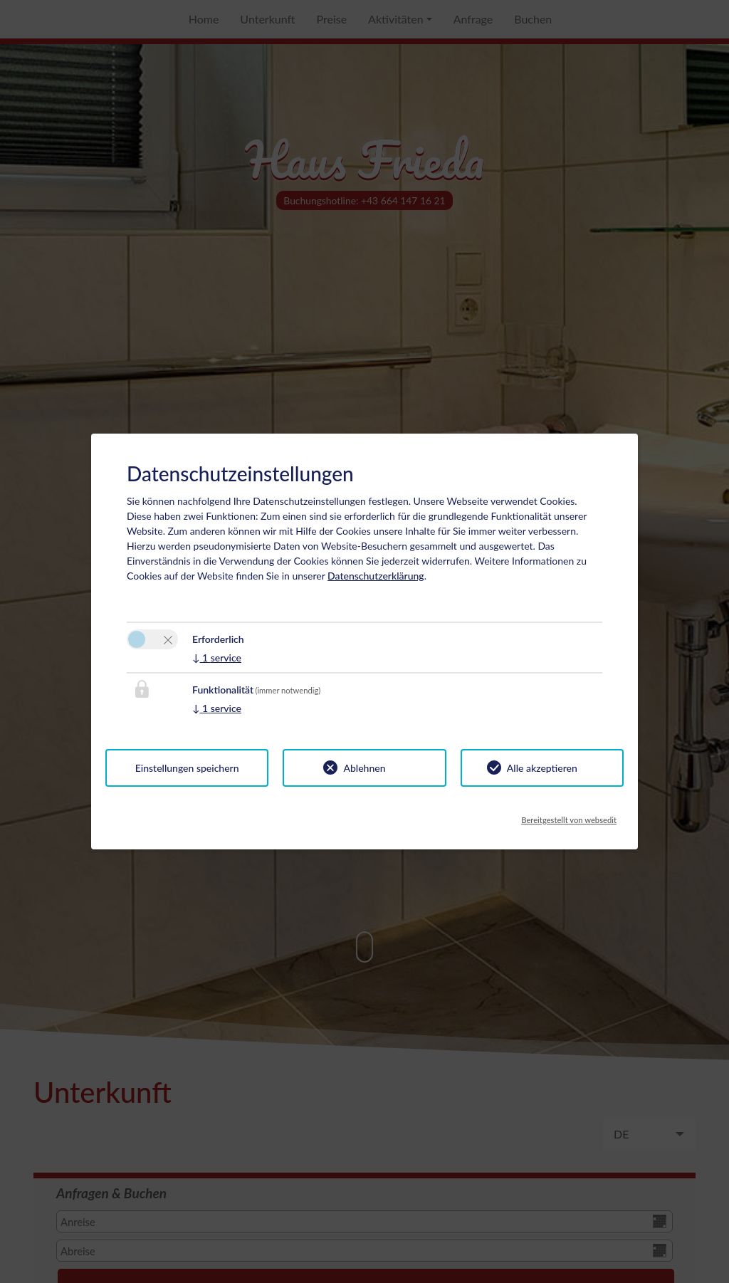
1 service (216, 657)
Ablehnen (364, 768)
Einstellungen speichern (187, 768)
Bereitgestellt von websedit (569, 816)
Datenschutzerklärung (375, 576)
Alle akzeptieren (542, 768)
